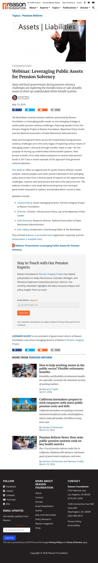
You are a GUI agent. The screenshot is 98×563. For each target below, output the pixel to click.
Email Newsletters (44, 506)
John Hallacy (23, 229)
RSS (6, 503)
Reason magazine (44, 523)
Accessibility (74, 525)
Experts (44, 7)
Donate (84, 7)
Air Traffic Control (33, 3)
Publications (69, 7)
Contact (39, 497)
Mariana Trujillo (50, 389)
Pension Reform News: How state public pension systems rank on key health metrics (61, 441)
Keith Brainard (24, 220)
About (32, 7)
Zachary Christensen (52, 427)
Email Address (27, 300)
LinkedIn (9, 495)
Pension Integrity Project (51, 274)
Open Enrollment (68, 3)
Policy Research (43, 519)
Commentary (22, 66)
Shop (37, 527)
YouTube (9, 499)
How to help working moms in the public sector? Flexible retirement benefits (62, 369)
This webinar (18, 169)
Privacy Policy (74, 521)
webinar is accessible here (39, 235)
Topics (55, 7)
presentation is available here (27, 239)
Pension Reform (32, 15)
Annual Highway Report (51, 3)
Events (79, 3)
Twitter (8, 490)
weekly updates (15, 516)
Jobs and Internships (45, 514)
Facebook (9, 486)
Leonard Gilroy (24, 202)
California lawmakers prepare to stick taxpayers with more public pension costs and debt (61, 403)
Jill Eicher (21, 211)
